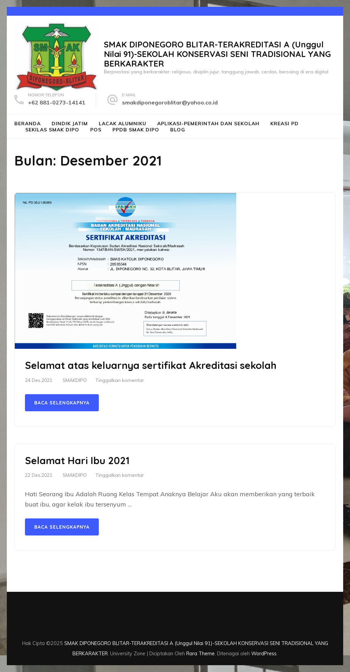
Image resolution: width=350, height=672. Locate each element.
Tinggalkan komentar (119, 380)
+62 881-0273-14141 (56, 102)
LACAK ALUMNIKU (122, 123)
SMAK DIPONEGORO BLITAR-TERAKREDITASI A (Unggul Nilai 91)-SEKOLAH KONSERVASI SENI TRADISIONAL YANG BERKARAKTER (217, 54)
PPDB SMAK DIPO (135, 130)
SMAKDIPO (75, 380)
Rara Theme (200, 653)
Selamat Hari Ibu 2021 (77, 460)
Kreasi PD (284, 123)
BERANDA (27, 123)
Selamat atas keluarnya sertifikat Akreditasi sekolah (151, 365)
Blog (177, 130)
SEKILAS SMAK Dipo (52, 130)
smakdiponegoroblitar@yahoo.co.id (170, 102)
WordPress (264, 653)
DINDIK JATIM (70, 123)
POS (96, 130)
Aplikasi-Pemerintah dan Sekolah (208, 123)
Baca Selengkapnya (62, 403)
